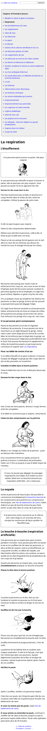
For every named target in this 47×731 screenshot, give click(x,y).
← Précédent (19, 728)
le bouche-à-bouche (34, 497)
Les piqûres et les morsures (16, 118)
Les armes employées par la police (18, 96)
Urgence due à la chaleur (15, 128)
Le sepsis (8, 40)
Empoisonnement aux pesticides (18, 104)
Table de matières (24, 726)
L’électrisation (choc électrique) (17, 89)
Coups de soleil (11, 132)
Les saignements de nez (14, 55)
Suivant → (29, 728)
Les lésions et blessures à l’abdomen (19, 62)
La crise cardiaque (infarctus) (16, 72)
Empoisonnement (12, 100)
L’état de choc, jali (12, 115)
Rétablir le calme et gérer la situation (19, 18)
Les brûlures (10, 85)
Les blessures (10, 36)
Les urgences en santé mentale (17, 107)
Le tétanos (9, 44)
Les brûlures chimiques (14, 93)
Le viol (7, 82)
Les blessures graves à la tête (16, 51)
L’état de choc (10, 33)
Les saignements (11, 29)
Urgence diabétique (12, 111)
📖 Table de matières (9, 3)
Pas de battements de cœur (16, 25)
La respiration (30, 346)
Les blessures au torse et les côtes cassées (22, 58)
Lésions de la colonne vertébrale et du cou (21, 47)
